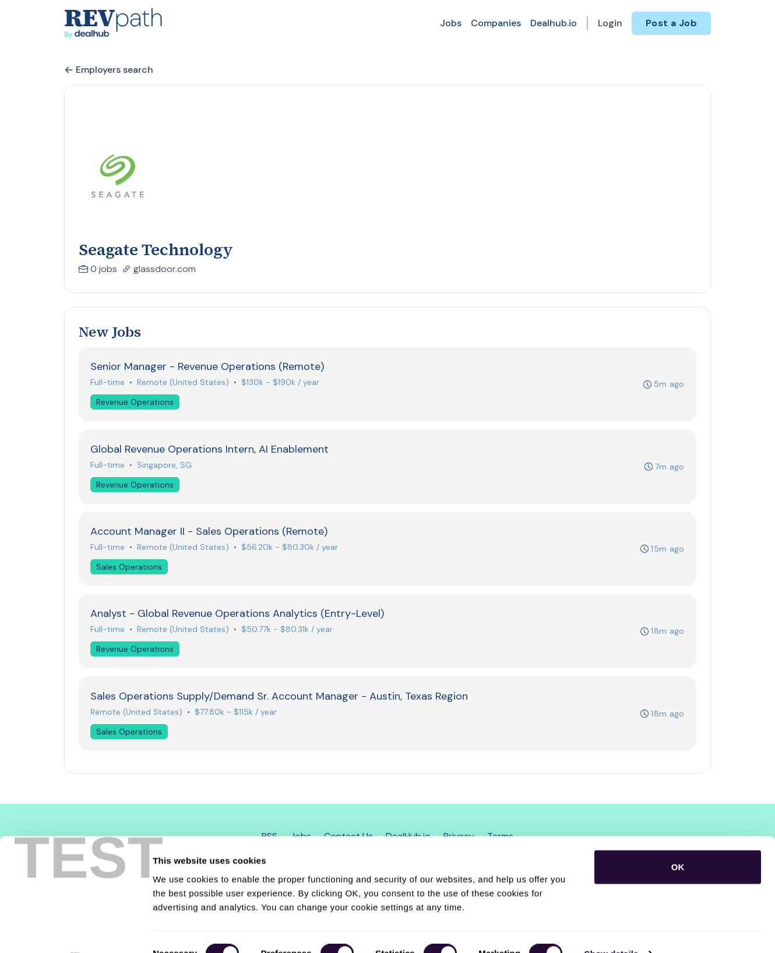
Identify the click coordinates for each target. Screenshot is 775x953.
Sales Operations (130, 569)
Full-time (108, 382)
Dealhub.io (553, 23)
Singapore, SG (165, 466)
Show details (611, 930)
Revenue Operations (135, 402)
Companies (496, 23)
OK (678, 843)
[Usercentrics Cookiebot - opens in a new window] (75, 930)
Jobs (451, 23)
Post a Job (671, 23)
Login (610, 23)
